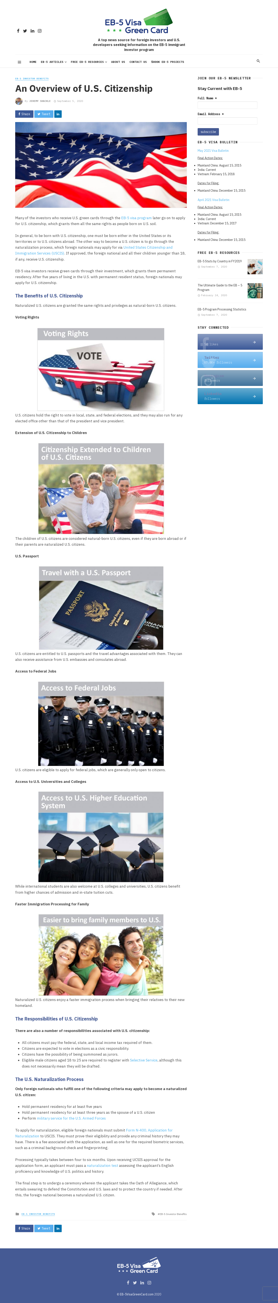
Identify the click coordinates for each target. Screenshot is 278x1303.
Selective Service (143, 1060)
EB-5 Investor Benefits (32, 78)
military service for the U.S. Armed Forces (71, 1118)
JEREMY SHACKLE (40, 101)
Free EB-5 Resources (87, 62)
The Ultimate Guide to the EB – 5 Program (220, 287)
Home (33, 62)
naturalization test (102, 1165)
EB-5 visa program (136, 218)
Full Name (207, 98)
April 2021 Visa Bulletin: (214, 200)
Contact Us (138, 62)
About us (118, 62)
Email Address (211, 114)
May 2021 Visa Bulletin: (213, 151)
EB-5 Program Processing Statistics (222, 309)
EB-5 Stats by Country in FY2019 (220, 261)
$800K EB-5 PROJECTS (167, 62)
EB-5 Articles (52, 62)
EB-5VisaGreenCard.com (137, 1294)
